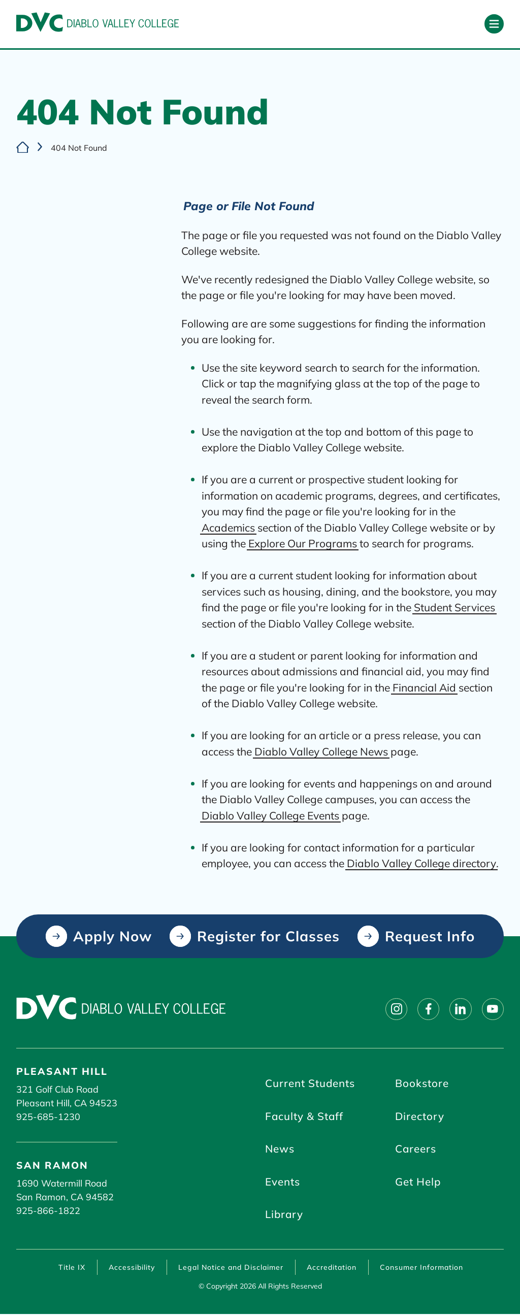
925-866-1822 (48, 1211)
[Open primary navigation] (494, 24)
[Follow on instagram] (395, 1009)
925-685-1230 (48, 1117)
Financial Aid (424, 687)
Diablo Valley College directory (421, 863)
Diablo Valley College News (321, 751)
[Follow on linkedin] (460, 1009)
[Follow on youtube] (492, 1009)
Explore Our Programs (302, 543)
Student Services (454, 607)
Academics (228, 527)
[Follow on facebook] (427, 1009)
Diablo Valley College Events (270, 815)
